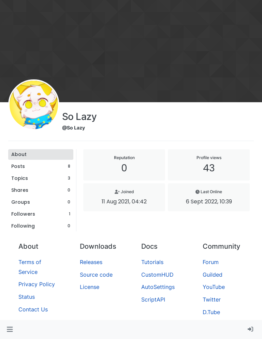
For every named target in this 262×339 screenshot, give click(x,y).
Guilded (212, 274)
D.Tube (211, 312)
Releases (91, 262)
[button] (10, 329)
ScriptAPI (153, 299)
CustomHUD (157, 274)
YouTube (214, 286)
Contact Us (33, 309)
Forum (211, 262)
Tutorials (152, 262)
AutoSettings (158, 286)
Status (26, 296)
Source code (96, 274)
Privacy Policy (36, 284)
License (89, 286)
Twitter (212, 299)
